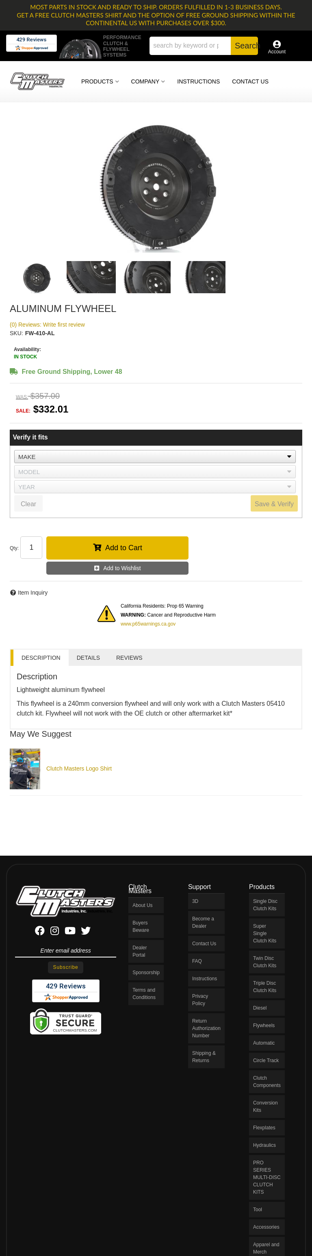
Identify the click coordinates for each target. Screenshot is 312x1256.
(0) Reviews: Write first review (47, 324)
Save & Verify (274, 504)
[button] (204, 46)
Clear (28, 504)
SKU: (16, 333)
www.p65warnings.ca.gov (148, 624)
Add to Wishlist (122, 568)
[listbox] (155, 456)
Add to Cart (123, 548)
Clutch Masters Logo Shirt (79, 768)
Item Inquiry (33, 592)
